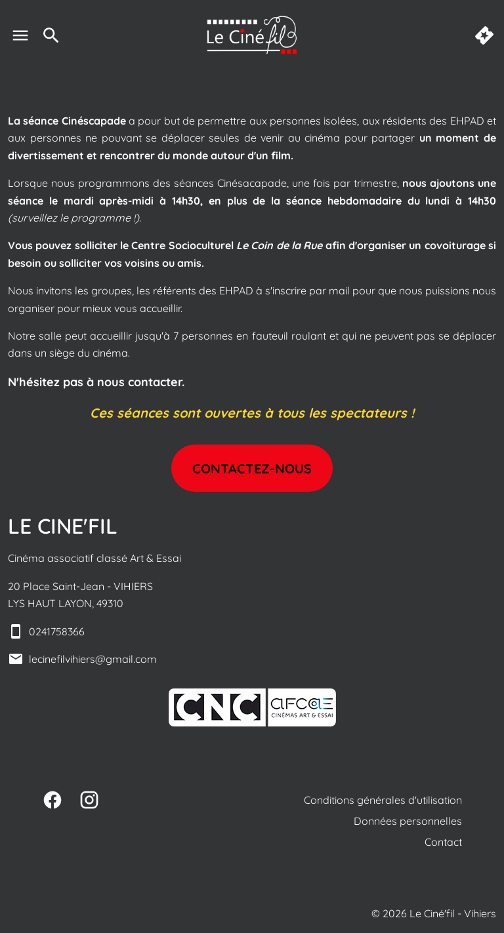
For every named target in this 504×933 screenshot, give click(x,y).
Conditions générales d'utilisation (383, 799)
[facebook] (52, 799)
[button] (252, 707)
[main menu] (20, 35)
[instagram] (89, 799)
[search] (51, 35)
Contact (443, 841)
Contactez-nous (252, 468)
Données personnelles (408, 820)
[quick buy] (484, 35)
